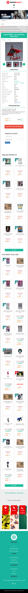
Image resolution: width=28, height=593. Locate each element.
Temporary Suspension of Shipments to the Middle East (12, 31)
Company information (14, 562)
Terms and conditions (14, 557)
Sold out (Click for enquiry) (14, 126)
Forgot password (14, 568)
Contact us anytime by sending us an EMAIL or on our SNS (14, 580)
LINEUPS (2, 24)
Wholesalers (14, 573)
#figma (15, 102)
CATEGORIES (3, 20)
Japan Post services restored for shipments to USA (10, 29)
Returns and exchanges (14, 551)
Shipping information (14, 548)
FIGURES (3, 39)
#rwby (19, 102)
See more (14, 250)
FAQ (14, 546)
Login (14, 571)
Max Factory (17, 81)
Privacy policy (14, 559)
